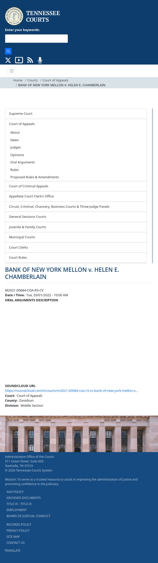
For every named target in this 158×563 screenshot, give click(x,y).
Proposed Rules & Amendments (34, 177)
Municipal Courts (22, 237)
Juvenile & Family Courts (27, 227)
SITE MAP (13, 537)
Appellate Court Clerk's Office (31, 196)
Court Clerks (18, 247)
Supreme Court (20, 113)
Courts (32, 80)
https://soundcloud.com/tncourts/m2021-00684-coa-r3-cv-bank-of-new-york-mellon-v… (71, 390)
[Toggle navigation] (11, 71)
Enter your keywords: (22, 29)
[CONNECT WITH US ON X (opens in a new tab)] (8, 59)
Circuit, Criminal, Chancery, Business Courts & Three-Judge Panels (59, 206)
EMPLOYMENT (17, 510)
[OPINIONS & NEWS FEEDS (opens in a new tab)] (30, 59)
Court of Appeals (55, 80)
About (15, 132)
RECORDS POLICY (19, 524)
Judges (15, 147)
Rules (14, 169)
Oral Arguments (22, 162)
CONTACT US (16, 543)
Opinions (17, 155)
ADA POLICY (15, 492)
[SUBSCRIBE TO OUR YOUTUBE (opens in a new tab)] (19, 59)
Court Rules (18, 257)
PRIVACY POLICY (18, 530)
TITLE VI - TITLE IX (19, 504)
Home (18, 80)
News (14, 140)
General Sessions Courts (27, 216)
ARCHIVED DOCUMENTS (24, 498)
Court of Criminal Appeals (28, 186)
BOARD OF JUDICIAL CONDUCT (28, 516)
